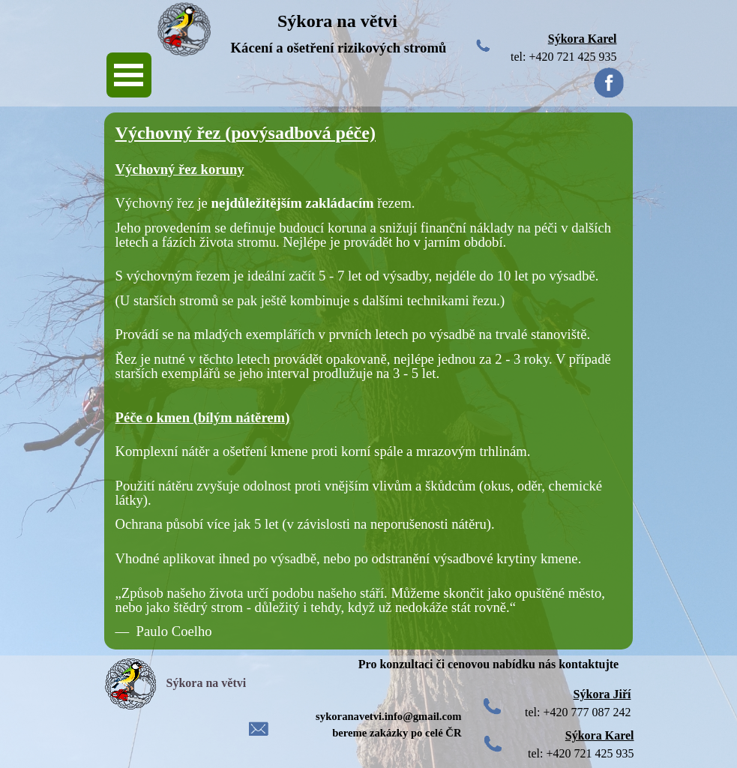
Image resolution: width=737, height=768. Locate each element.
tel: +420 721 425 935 (563, 56)
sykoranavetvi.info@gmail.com (388, 716)
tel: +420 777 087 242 (578, 712)
